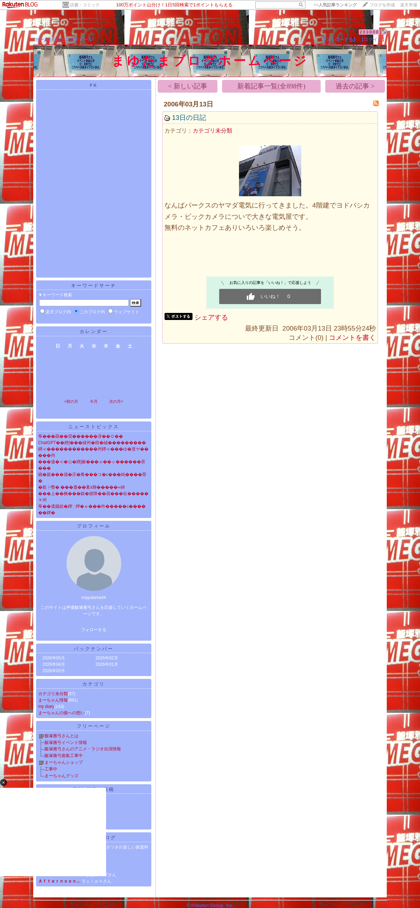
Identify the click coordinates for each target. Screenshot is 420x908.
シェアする (211, 317)
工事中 (51, 769)
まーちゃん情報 (53, 700)
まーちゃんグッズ (61, 775)
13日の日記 (189, 117)
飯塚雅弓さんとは (61, 735)
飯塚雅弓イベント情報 (66, 742)
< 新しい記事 (187, 86)
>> (335, 4)
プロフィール (79, 39)
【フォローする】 (339, 39)
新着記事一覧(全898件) (271, 86)
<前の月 (71, 401)
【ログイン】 (373, 39)
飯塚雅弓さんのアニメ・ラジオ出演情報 (83, 748)
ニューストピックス (93, 426)
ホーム (41, 39)
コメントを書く (352, 337)
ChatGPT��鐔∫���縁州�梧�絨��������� (92, 442)
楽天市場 (408, 4)
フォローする (93, 629)
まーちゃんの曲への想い (61, 712)
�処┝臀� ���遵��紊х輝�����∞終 (81, 487)
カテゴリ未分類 (53, 693)
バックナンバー (93, 648)
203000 (369, 32)
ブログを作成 (382, 4)
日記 (57, 39)
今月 (94, 401)
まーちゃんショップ (64, 762)
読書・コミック (85, 4)
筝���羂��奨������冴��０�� (80, 436)
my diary (46, 706)
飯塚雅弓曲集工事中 (64, 755)
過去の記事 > (355, 86)
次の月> (116, 401)
